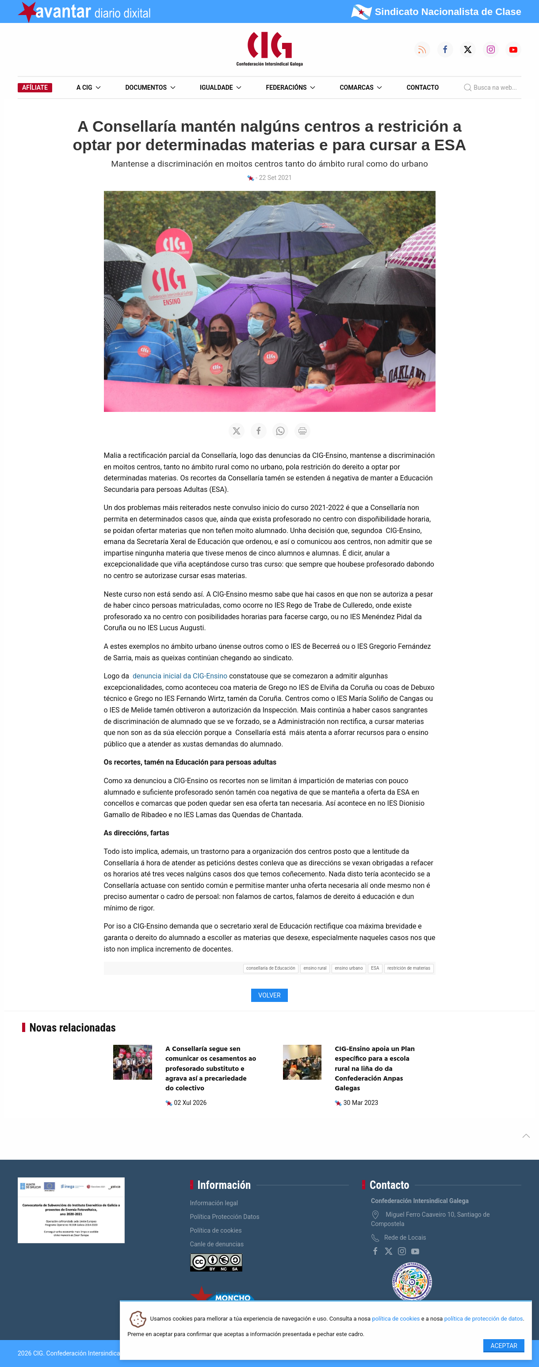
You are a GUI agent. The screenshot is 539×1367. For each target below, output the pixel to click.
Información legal (214, 1203)
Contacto (423, 87)
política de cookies (396, 1319)
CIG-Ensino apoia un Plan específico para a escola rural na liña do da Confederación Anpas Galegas (375, 1069)
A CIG (88, 87)
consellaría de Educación (270, 968)
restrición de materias (408, 968)
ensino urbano (349, 968)
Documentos (150, 87)
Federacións (291, 87)
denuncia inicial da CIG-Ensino (180, 676)
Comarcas (361, 87)
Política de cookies (216, 1230)
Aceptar (503, 1345)
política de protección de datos (483, 1319)
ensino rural (314, 968)
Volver (269, 995)
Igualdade (220, 87)
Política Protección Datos (225, 1216)
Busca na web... (490, 87)
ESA (375, 968)
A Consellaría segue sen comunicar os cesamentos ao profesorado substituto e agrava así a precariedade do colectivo (210, 1069)
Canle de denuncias (217, 1244)
